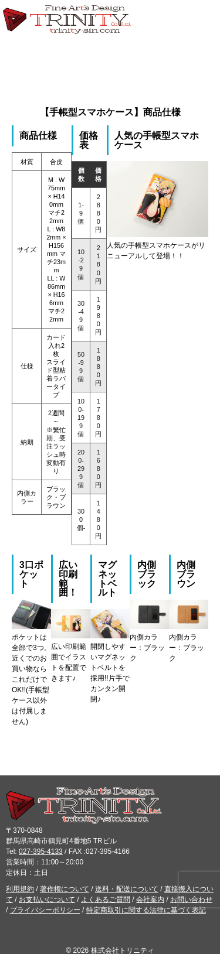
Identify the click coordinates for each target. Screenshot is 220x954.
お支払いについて (47, 899)
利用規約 (20, 889)
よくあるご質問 (105, 899)
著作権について (64, 889)
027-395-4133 (41, 851)
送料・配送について (126, 889)
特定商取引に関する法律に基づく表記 (146, 910)
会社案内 (150, 899)
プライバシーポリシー (45, 910)
